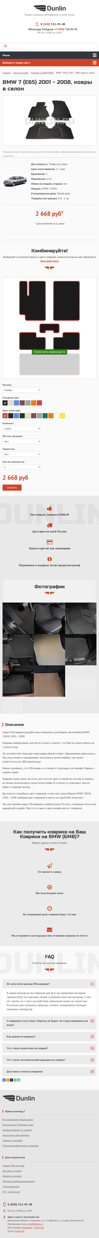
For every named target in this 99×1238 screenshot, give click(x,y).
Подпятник (9, 448)
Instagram (19, 1231)
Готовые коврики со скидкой (17, 1129)
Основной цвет (11, 397)
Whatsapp (27, 1227)
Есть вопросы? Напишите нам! (18, 1124)
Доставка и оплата (12, 1170)
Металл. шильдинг (13, 436)
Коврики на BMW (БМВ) (42, 72)
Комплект (8, 423)
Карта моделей (20, 72)
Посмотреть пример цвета (49, 351)
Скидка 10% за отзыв (13, 1165)
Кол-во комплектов (13, 461)
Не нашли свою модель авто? (18, 1119)
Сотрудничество (11, 1186)
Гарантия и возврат (12, 1176)
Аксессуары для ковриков (16, 1135)
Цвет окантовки (11, 410)
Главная (6, 72)
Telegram (39, 1227)
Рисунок (7, 384)
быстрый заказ (49, 261)
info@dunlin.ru (35, 1224)
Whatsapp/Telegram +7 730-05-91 (52, 29)
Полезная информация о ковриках (21, 1145)
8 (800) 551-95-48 (20, 1204)
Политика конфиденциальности (19, 1181)
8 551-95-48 (49, 24)
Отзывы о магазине (12, 1140)
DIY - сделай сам (11, 1191)
